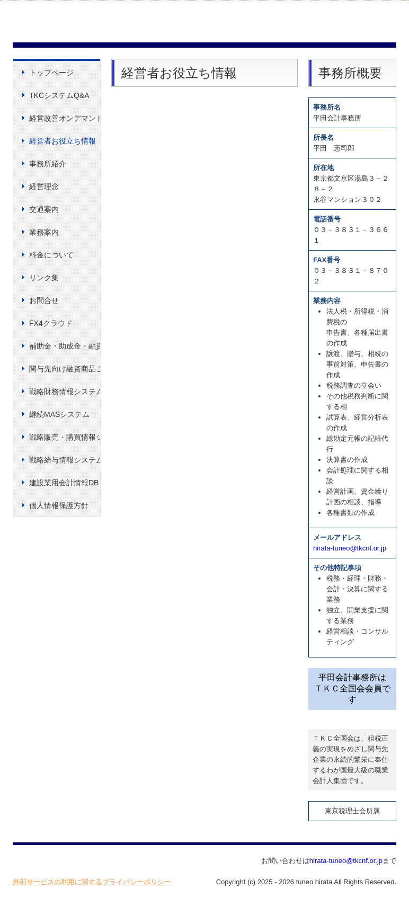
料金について (51, 255)
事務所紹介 (47, 163)
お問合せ (44, 300)
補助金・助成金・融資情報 (64, 346)
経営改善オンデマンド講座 (64, 118)
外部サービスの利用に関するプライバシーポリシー (92, 882)
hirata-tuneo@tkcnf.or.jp (349, 548)
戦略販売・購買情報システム (64, 437)
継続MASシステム (59, 414)
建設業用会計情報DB (64, 482)
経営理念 (44, 186)
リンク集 (44, 277)
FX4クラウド (51, 323)
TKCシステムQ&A (59, 95)
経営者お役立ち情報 (62, 141)
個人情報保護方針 (58, 505)
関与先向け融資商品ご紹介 (64, 368)
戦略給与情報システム (64, 460)
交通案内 (44, 209)
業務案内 (44, 232)
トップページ (51, 72)
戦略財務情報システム (64, 391)
